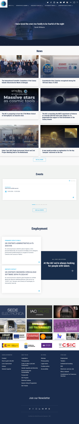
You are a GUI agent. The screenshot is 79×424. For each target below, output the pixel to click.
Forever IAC (24, 375)
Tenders (63, 361)
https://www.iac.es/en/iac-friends (46, 336)
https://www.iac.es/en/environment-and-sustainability (39, 325)
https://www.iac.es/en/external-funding (33, 336)
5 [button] (44, 204)
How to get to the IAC (8, 361)
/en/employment (72, 270)
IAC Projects (24, 377)
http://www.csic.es (67, 345)
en (70, 2)
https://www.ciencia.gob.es (10, 345)
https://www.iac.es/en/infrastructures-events (12, 325)
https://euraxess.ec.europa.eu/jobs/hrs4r (59, 336)
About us (11, 5)
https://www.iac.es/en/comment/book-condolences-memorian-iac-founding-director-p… (72, 336)
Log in (74, 2)
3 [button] (39, 204)
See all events (39, 210)
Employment (64, 358)
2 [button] (37, 204)
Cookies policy (45, 366)
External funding (26, 380)
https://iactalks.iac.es (39, 311)
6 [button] (46, 204)
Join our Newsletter (39, 398)
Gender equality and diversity (29, 368)
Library (4, 366)
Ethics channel (65, 371)
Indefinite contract (10, 269)
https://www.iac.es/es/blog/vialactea (67, 2)
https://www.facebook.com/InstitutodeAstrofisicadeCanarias (51, 2)
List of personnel (7, 363)
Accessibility (44, 369)
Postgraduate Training (50, 5)
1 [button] (33, 204)
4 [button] (41, 204)
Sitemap (43, 358)
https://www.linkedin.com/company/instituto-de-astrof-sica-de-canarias (57, 2)
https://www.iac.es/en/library (6, 336)
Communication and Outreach (64, 5)
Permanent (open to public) (13, 240)
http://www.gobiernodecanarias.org (29, 345)
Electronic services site (67, 369)
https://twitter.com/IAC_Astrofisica (47, 2)
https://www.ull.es (46, 345)
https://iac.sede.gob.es (12, 311)
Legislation (24, 358)
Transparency (25, 361)
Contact (4, 358)
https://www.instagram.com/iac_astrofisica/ (54, 2)
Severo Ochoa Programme (29, 383)
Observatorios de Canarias (21, 5)
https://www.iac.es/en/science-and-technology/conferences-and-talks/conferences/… (66, 311)
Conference (8, 187)
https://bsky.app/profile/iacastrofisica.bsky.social (64, 2)
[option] (39, 189)
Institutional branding (67, 363)
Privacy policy (45, 361)
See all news (39, 159)
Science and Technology (36, 5)
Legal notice (44, 363)
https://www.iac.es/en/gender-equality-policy (66, 325)
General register (6, 369)
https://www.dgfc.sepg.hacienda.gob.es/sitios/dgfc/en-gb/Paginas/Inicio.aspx (19, 336)
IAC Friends (24, 385)
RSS (62, 366)
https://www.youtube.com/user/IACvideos (60, 2)
